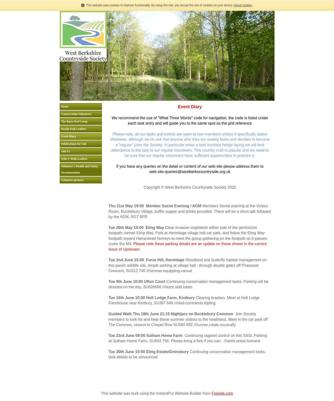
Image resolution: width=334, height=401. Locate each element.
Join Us (65, 151)
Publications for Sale (74, 144)
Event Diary (68, 136)
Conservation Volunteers (76, 114)
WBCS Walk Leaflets (74, 158)
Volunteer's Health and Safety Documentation (79, 169)
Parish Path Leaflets (73, 129)
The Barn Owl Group (74, 121)
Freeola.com (222, 393)
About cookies (243, 5)
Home (65, 106)
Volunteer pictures (72, 180)
